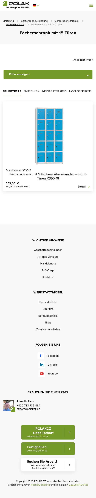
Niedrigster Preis (54, 91)
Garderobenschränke (67, 20)
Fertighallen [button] (37, 448)
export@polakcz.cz (28, 409)
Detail (82, 186)
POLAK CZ (16, 3)
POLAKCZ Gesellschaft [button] (40, 432)
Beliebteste (12, 91)
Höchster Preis (80, 91)
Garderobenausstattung (34, 20)
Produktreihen (48, 302)
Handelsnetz (48, 263)
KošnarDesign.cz (40, 484)
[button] (36, 5)
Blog (48, 322)
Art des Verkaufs (48, 257)
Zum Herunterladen (48, 329)
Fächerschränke (15, 24)
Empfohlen (31, 91)
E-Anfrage (48, 270)
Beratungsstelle (48, 316)
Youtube (53, 373)
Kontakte (48, 277)
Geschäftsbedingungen (48, 250)
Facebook (53, 356)
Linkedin (53, 364)
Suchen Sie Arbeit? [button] (43, 464)
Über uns (48, 309)
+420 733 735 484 (28, 405)
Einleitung (8, 20)
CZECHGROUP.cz (78, 484)
